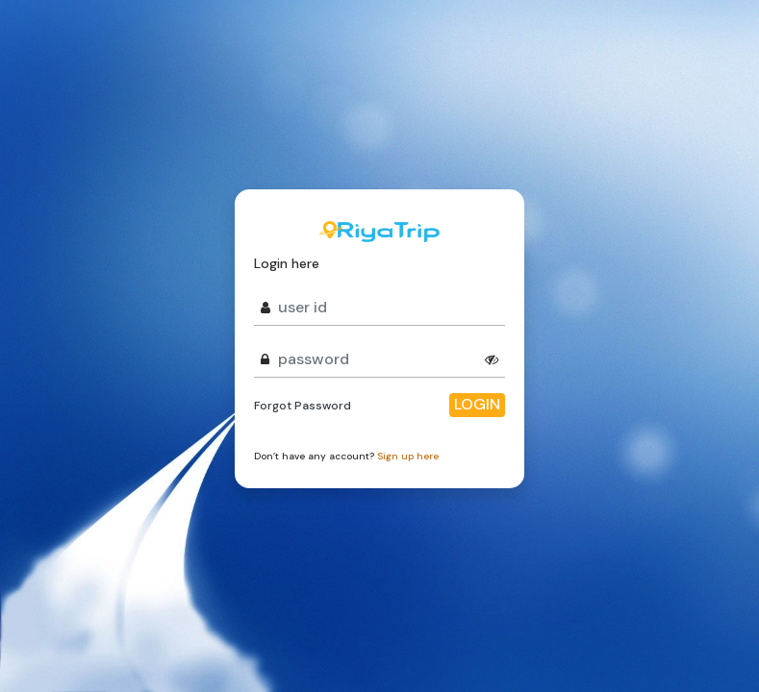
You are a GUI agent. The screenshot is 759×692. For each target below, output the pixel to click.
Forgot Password (302, 405)
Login (477, 404)
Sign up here (408, 456)
